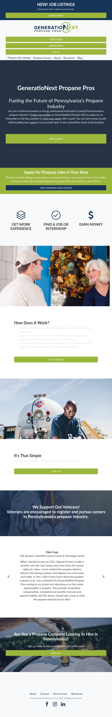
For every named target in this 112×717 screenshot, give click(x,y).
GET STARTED (56, 359)
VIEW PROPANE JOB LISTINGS (56, 187)
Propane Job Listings (19, 57)
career (33, 122)
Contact (44, 693)
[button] (8, 576)
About (57, 57)
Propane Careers (42, 57)
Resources (69, 57)
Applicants (56, 45)
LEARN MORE (56, 15)
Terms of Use (60, 693)
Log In (56, 52)
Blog (79, 57)
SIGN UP (56, 471)
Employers (56, 39)
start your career (52, 118)
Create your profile (40, 114)
